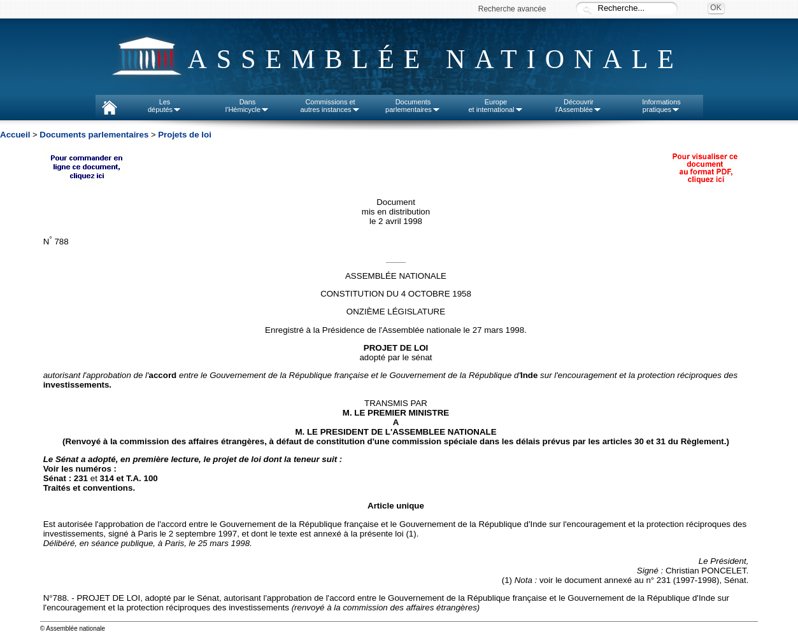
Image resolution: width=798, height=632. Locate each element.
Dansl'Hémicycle (247, 105)
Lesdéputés (165, 105)
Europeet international (495, 105)
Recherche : (587, 9)
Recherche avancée (512, 8)
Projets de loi (184, 134)
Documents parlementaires (93, 134)
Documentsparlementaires (413, 105)
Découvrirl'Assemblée (578, 105)
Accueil (15, 134)
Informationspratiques (661, 105)
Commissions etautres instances (330, 105)
